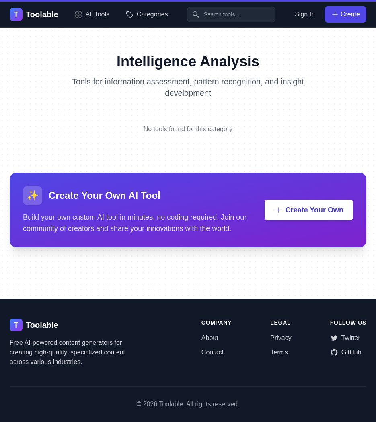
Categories (146, 14)
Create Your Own (308, 210)
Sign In (305, 14)
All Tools (91, 14)
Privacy (280, 337)
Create (345, 14)
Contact (212, 352)
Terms (279, 352)
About (209, 337)
